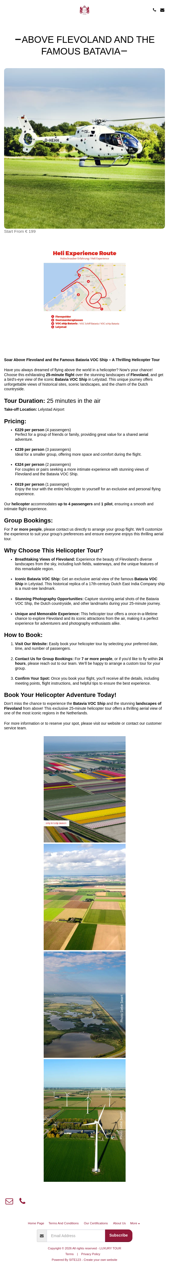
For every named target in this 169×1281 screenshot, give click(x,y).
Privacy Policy (90, 1254)
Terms (69, 1254)
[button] (6, 10)
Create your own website (100, 1259)
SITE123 (75, 1259)
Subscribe (118, 1235)
